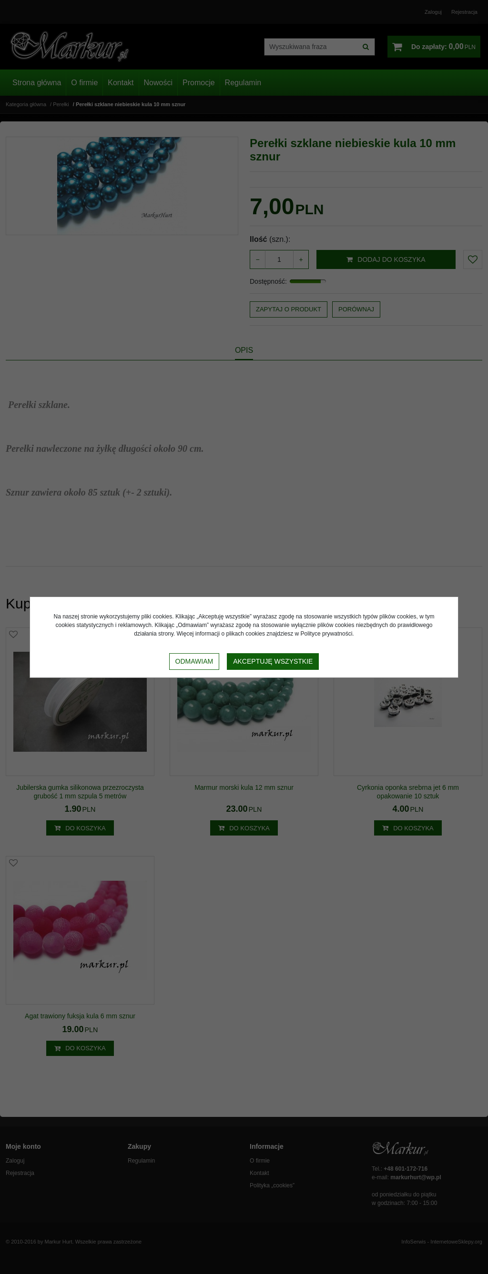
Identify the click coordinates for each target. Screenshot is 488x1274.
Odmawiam (194, 661)
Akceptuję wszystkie (273, 661)
